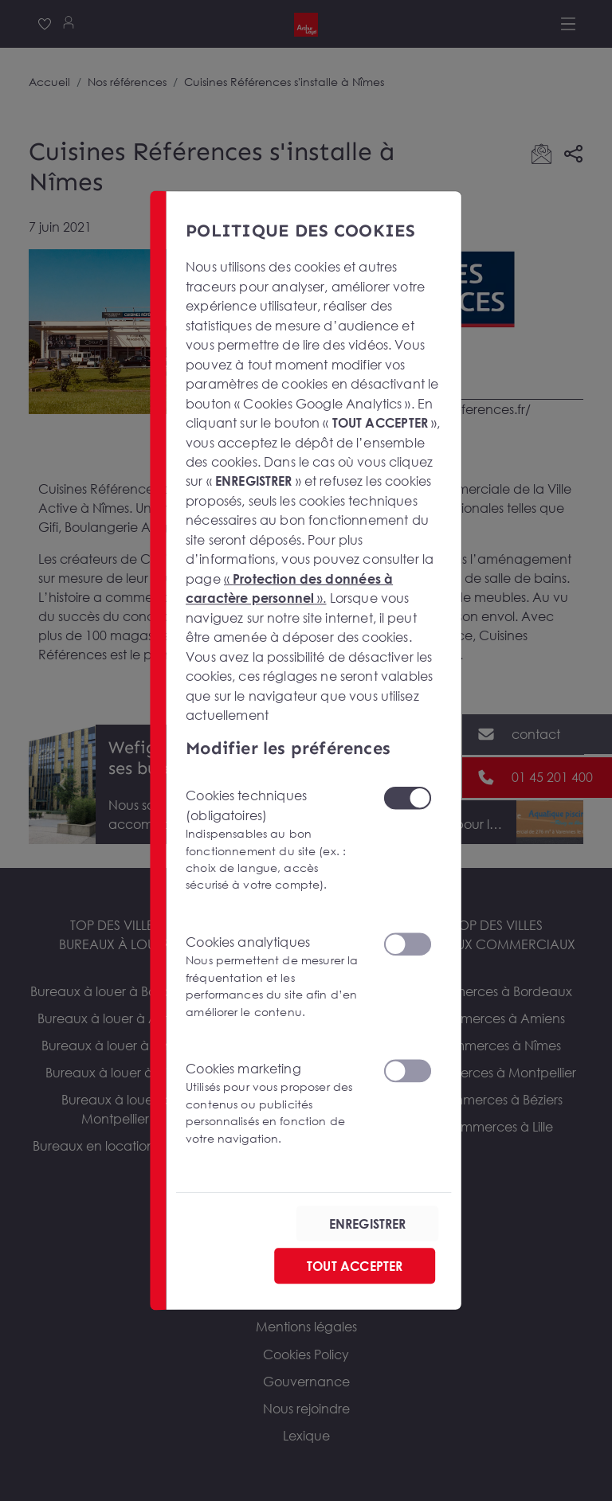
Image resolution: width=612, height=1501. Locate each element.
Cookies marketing (274, 1103)
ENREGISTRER (367, 1223)
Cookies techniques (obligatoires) (274, 840)
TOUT (354, 1265)
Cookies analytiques (274, 976)
